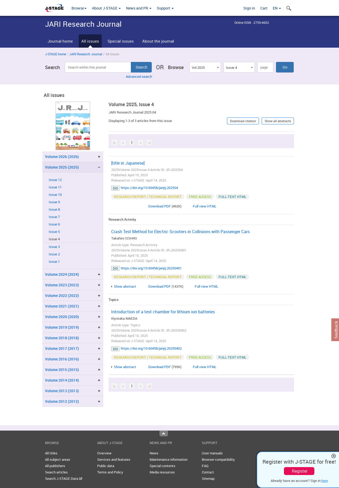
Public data (105, 465)
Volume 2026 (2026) (62, 156)
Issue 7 (54, 217)
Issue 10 (55, 194)
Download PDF (159, 206)
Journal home (60, 41)
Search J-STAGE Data (63, 478)
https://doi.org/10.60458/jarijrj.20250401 (151, 268)
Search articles (56, 472)
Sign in (249, 8)
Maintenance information (169, 459)
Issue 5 (54, 231)
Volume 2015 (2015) (62, 369)
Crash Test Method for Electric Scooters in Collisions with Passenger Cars (180, 231)
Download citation (243, 121)
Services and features (113, 459)
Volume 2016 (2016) (62, 359)
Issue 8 (54, 209)
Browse (79, 8)
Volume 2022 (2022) (62, 295)
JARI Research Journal (85, 54)
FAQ (205, 465)
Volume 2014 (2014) (62, 380)
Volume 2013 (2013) (62, 390)
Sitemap (208, 478)
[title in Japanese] (128, 163)
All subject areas (57, 459)
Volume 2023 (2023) (62, 284)
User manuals (212, 453)
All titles (51, 453)
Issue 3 (54, 247)
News (154, 453)
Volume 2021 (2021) (62, 306)
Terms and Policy (110, 472)
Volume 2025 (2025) (62, 167)
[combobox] (205, 67)
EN (277, 8)
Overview (104, 453)
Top (163, 433)
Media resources (162, 472)
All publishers (55, 465)
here (324, 480)
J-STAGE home (55, 54)
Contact (208, 472)
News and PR (138, 8)
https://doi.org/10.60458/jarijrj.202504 (149, 187)
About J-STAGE (106, 8)
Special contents (162, 465)
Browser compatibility (218, 459)
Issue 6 (54, 224)
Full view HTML (204, 206)
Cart (263, 8)
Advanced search (139, 76)
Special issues (121, 41)
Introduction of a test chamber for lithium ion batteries (163, 312)
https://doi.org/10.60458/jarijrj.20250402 (151, 348)
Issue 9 (54, 202)
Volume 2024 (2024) (62, 274)
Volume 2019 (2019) (62, 327)
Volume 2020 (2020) (62, 316)
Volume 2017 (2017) (62, 348)
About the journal (158, 41)
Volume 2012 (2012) (62, 401)
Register (299, 471)
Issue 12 (55, 180)
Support (165, 8)
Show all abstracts (278, 121)
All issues (90, 41)
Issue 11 (55, 187)
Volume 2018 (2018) (62, 337)
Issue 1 (54, 261)
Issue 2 (54, 254)
